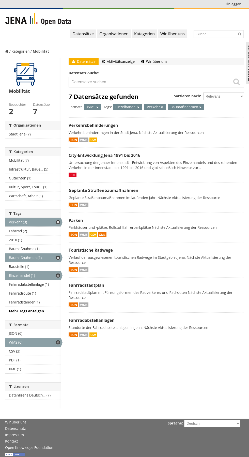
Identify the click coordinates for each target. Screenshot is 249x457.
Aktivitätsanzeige (118, 61)
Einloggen (233, 4)
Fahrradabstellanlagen (92, 320)
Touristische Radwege (91, 250)
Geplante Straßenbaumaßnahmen (103, 190)
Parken (76, 220)
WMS (83, 140)
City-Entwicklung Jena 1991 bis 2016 (104, 155)
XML (102, 235)
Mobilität (41, 51)
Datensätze (83, 34)
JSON (73, 140)
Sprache (175, 423)
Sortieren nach (187, 96)
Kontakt (11, 441)
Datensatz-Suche (83, 72)
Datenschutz (15, 428)
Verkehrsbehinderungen (93, 125)
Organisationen (114, 34)
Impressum (14, 434)
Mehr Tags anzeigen (26, 311)
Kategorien (144, 34)
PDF (72, 175)
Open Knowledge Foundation (29, 447)
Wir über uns (172, 34)
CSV (93, 140)
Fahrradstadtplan (86, 285)
